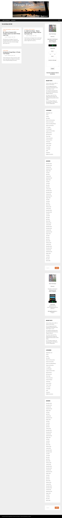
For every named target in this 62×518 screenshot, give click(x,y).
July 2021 (47, 199)
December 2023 (49, 163)
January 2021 (48, 208)
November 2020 (49, 212)
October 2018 (48, 249)
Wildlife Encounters (49, 154)
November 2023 (49, 165)
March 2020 (48, 221)
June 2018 (48, 257)
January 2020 (48, 224)
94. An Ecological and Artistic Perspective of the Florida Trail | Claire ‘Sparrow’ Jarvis (52, 88)
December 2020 (49, 210)
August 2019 (48, 233)
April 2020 (48, 219)
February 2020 (48, 222)
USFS (47, 150)
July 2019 (47, 235)
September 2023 (49, 169)
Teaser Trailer (5, 50)
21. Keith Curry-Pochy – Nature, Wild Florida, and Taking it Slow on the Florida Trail (32, 32)
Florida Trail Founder (50, 121)
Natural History (49, 132)
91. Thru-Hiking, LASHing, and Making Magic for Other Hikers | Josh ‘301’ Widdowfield (52, 102)
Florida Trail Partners (7, 29)
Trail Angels (48, 148)
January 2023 (48, 176)
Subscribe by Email (52, 40)
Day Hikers (26, 29)
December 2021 (49, 190)
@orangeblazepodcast (52, 311)
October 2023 (48, 167)
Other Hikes (13, 29)
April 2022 (48, 187)
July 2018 (47, 255)
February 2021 (48, 206)
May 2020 (48, 217)
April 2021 (48, 203)
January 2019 (48, 244)
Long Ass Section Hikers (50, 130)
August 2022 (48, 179)
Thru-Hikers (48, 147)
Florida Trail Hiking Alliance (51, 123)
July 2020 (47, 213)
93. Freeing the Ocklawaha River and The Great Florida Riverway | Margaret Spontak (52, 92)
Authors (47, 116)
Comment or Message (52, 60)
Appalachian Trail (49, 112)
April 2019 (48, 239)
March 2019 (48, 240)
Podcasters (48, 141)
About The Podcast (6, 20)
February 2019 (48, 242)
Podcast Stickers (49, 139)
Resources (13, 20)
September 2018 (49, 251)
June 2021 (48, 201)
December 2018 (49, 246)
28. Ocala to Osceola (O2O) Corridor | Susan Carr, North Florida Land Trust (11, 34)
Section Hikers (48, 143)
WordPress (26, 516)
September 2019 (49, 231)
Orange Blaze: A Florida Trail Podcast (14, 516)
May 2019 (48, 237)
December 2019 (49, 226)
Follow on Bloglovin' (52, 41)
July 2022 (47, 181)
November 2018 (49, 248)
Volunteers (48, 152)
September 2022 (49, 178)
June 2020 (48, 215)
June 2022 (48, 183)
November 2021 (49, 192)
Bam (30, 516)
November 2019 (49, 228)
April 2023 (48, 174)
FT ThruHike (48, 127)
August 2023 (48, 170)
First (50, 54)
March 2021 (48, 204)
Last (54, 54)
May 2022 (48, 185)
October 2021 (48, 194)
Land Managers (49, 129)
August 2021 (48, 197)
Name (52, 51)
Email (52, 56)
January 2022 (48, 188)
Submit (52, 68)
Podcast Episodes (32, 29)
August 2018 (48, 253)
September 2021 (49, 196)
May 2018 (48, 258)
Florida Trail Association (50, 120)
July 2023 (47, 172)
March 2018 (48, 260)
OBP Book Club (49, 134)
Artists (47, 114)
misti (28, 35)
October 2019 (48, 230)
